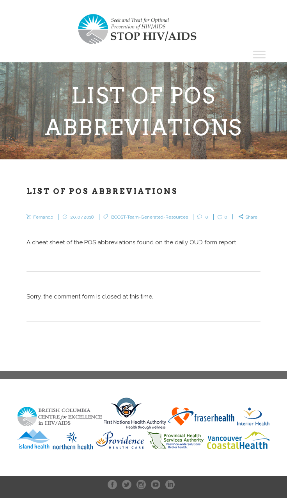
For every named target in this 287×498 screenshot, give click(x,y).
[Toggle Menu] (259, 54)
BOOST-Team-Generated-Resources (149, 217)
